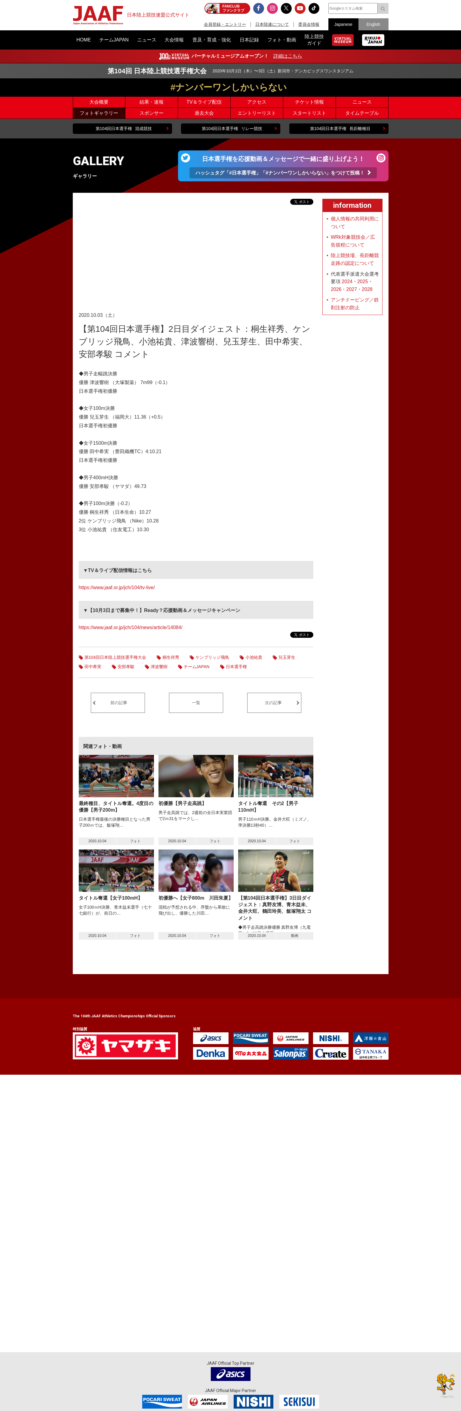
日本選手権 (236, 666)
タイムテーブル (362, 113)
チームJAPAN (197, 666)
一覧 (196, 702)
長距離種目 (340, 128)
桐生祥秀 (170, 657)
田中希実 (93, 666)
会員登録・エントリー (225, 24)
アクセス (256, 101)
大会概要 (99, 101)
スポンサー (152, 113)
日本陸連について (272, 24)
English (373, 24)
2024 (347, 281)
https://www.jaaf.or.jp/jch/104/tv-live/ (117, 587)
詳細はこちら (287, 56)
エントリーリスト (257, 113)
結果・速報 (152, 101)
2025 (362, 281)
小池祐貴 (253, 657)
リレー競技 (232, 128)
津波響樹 (159, 666)
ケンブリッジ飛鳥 (212, 657)
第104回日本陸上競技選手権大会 (115, 657)
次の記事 (273, 702)
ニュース (362, 101)
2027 (351, 289)
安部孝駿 (126, 666)
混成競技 (124, 128)
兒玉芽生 (286, 657)
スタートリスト (309, 113)
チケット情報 (309, 101)
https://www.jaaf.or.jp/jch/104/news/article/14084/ (131, 627)
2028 (367, 289)
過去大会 (204, 113)
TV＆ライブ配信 (203, 101)
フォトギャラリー (99, 113)
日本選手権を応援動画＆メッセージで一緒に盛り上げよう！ (283, 167)
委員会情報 (308, 24)
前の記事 (118, 702)
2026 (336, 289)
